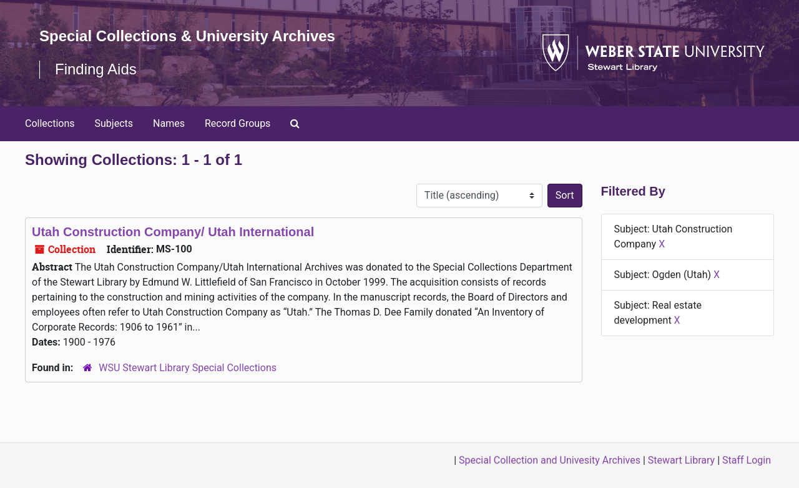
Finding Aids (96, 69)
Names (169, 123)
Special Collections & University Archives (187, 35)
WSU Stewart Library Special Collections (188, 368)
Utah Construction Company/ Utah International (173, 232)
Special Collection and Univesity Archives (549, 460)
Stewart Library (681, 460)
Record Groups (237, 123)
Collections (50, 123)
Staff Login (746, 460)
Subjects (114, 123)
